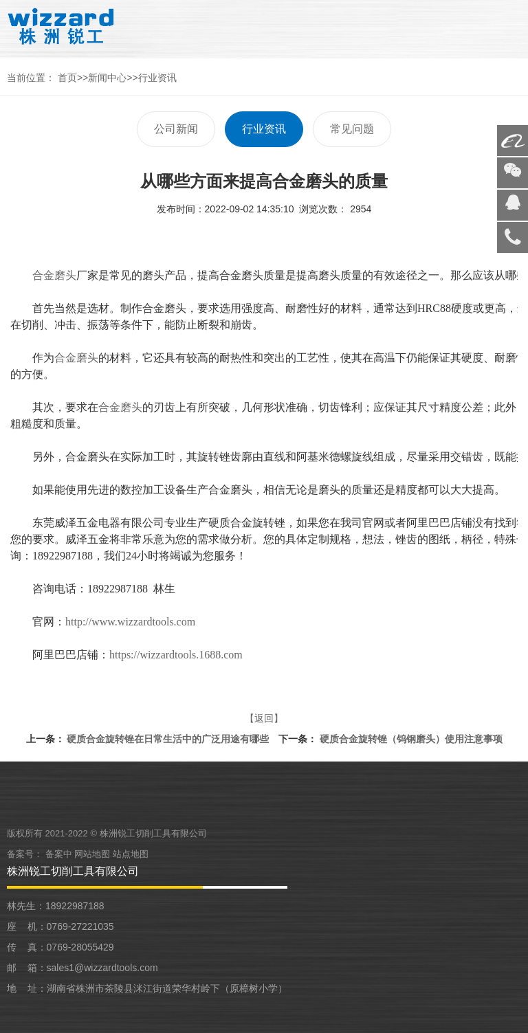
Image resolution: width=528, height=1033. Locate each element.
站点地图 (130, 854)
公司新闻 (176, 129)
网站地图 (92, 854)
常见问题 (352, 129)
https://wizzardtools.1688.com (176, 654)
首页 (67, 77)
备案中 (60, 854)
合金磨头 (54, 275)
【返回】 (264, 718)
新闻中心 (107, 77)
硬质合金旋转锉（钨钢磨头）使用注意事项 (411, 739)
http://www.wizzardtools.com (130, 621)
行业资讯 (157, 77)
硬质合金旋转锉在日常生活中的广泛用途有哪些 (168, 739)
